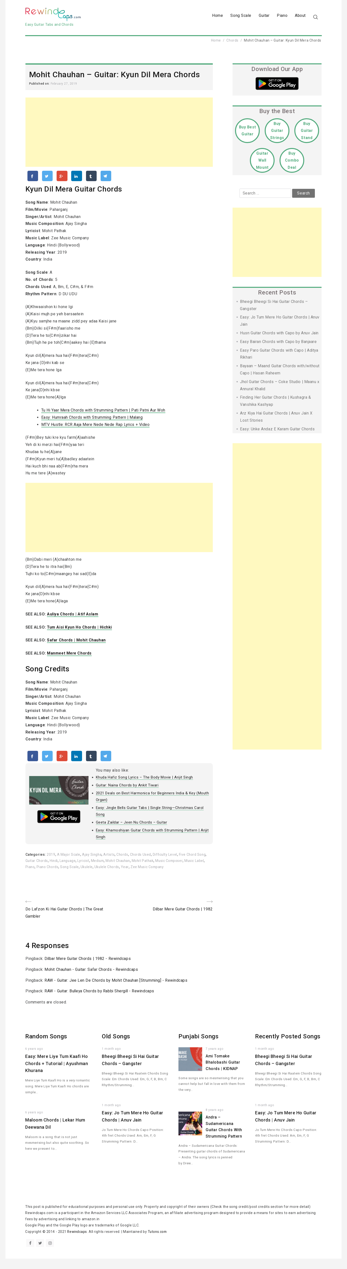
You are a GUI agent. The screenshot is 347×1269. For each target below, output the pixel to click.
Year (148, 870)
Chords (232, 42)
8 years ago (214, 1120)
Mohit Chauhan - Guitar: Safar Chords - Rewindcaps (91, 973)
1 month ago (111, 1059)
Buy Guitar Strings (277, 132)
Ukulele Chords (130, 870)
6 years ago (34, 1059)
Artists (109, 858)
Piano (282, 16)
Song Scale (240, 16)
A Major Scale (68, 858)
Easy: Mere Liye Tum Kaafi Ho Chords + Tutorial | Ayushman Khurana (56, 1074)
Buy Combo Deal (292, 161)
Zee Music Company (171, 870)
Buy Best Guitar (247, 132)
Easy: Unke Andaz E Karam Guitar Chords (277, 430)
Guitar (264, 16)
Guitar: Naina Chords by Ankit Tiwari (127, 788)
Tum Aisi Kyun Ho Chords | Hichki (79, 629)
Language (79, 864)
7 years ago (214, 1059)
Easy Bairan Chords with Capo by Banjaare (279, 343)
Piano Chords (69, 870)
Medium (109, 864)
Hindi (65, 864)
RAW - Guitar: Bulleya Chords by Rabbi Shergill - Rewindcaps (100, 1001)
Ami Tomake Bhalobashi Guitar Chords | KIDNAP (223, 1072)
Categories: (36, 858)
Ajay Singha (92, 858)
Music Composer (183, 864)
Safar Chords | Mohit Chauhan (77, 642)
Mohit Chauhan (131, 864)
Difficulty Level (166, 858)
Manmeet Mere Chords (70, 655)
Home (217, 16)
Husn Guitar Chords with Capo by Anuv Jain (280, 334)
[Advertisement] (119, 134)
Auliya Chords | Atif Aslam (73, 616)
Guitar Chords (47, 864)
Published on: (40, 85)
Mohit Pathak (157, 864)
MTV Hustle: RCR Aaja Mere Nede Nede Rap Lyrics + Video (96, 426)
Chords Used (141, 858)
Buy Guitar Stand (307, 132)
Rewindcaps (77, 1242)
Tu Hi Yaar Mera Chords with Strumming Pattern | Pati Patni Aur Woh (104, 412)
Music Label (35, 870)
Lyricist (95, 864)
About (300, 16)
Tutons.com (159, 1242)
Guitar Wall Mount (262, 161)
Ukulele (109, 870)
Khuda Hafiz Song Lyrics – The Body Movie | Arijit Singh (144, 780)
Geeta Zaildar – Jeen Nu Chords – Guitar (131, 825)
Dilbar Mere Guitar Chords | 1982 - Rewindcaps (88, 962)
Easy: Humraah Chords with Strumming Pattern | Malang (92, 419)
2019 (51, 858)
